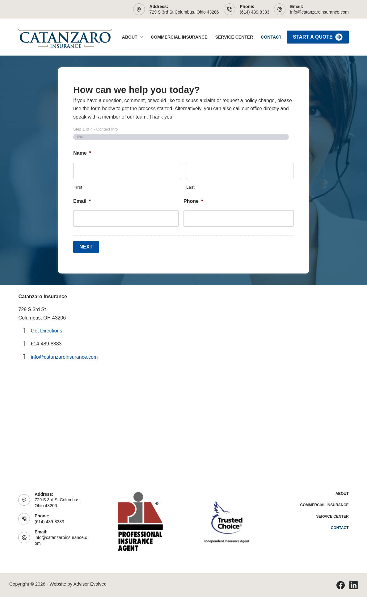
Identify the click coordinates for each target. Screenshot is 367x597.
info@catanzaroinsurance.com (319, 12)
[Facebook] (340, 585)
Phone (193, 201)
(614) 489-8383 (254, 12)
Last (190, 187)
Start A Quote (317, 37)
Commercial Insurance (179, 37)
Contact (271, 37)
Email (82, 201)
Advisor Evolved (90, 584)
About (134, 37)
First (78, 187)
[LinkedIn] (353, 585)
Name (82, 153)
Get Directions (46, 330)
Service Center (234, 37)
